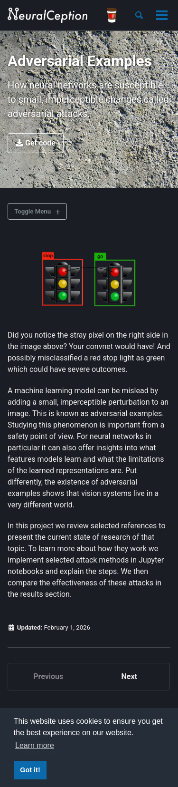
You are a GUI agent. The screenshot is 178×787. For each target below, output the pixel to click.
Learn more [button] (34, 745)
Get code (36, 142)
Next (129, 676)
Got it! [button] (30, 770)
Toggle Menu (32, 211)
